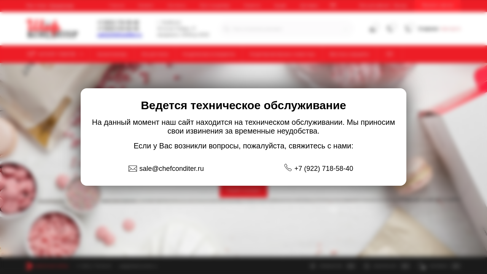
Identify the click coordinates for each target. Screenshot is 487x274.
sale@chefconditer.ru (171, 168)
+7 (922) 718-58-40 (323, 168)
